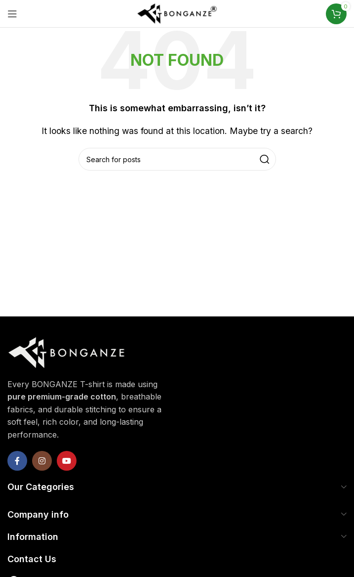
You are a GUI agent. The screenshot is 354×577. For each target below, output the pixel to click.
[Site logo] (177, 13)
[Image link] (66, 351)
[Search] (177, 159)
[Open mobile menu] (12, 14)
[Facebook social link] (17, 461)
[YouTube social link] (67, 461)
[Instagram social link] (42, 461)
